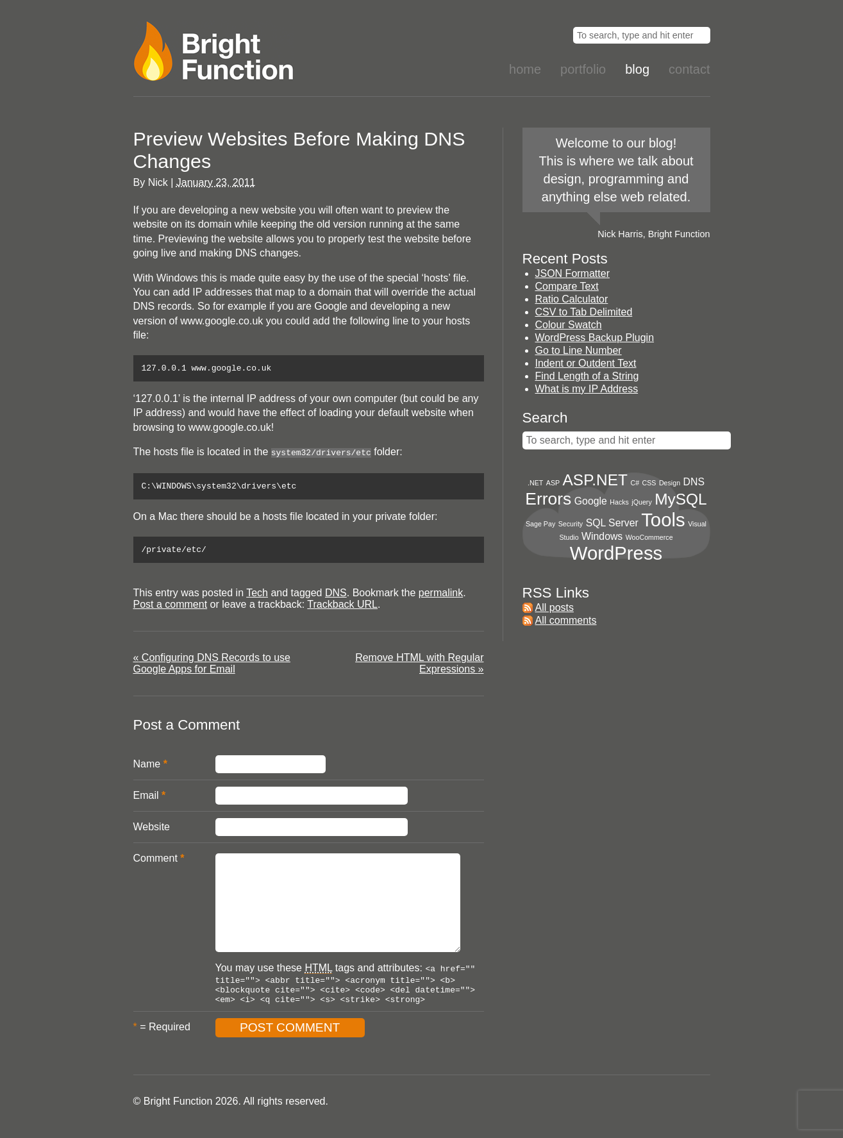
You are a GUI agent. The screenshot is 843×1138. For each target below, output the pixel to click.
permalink (441, 597)
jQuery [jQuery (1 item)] (641, 502)
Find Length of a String (587, 376)
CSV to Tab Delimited (584, 311)
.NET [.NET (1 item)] (535, 483)
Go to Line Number (578, 350)
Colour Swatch (568, 324)
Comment (155, 862)
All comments (566, 620)
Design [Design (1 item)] (669, 483)
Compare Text (567, 286)
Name (147, 768)
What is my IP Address (587, 388)
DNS (336, 597)
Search (545, 418)
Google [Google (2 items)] (590, 501)
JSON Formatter (572, 273)
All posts (554, 607)
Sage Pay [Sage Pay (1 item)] (540, 524)
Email (146, 799)
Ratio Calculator (571, 299)
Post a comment (170, 608)
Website (152, 831)
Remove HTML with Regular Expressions (419, 668)
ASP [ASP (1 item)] (553, 483)
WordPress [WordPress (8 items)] (616, 553)
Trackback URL (342, 608)
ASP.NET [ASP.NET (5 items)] (595, 480)
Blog (637, 69)
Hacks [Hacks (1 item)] (619, 502)
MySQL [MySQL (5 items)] (680, 499)
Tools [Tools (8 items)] (663, 519)
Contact (689, 69)
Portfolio (583, 69)
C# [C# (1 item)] (634, 483)
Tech (257, 597)
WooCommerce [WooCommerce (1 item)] (649, 537)
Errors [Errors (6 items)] (548, 498)
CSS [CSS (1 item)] (649, 483)
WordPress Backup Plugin (595, 337)
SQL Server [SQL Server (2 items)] (612, 522)
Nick (158, 182)
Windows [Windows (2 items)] (601, 536)
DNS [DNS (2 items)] (694, 481)
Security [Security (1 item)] (570, 524)
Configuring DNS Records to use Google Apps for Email (211, 668)
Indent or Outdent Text (586, 363)
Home (525, 69)
